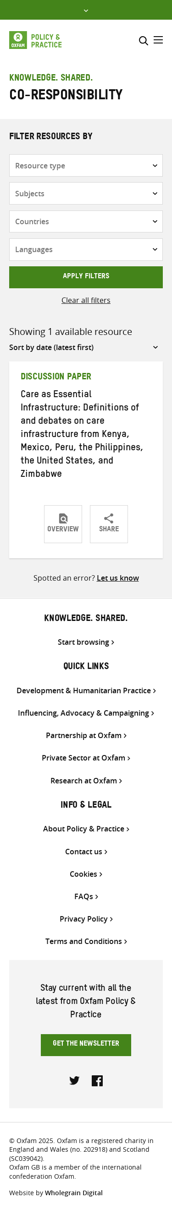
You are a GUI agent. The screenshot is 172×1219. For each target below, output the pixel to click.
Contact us (83, 851)
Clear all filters (86, 300)
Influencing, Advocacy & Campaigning (83, 713)
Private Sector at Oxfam (83, 758)
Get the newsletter (86, 1044)
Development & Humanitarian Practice (84, 690)
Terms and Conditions (83, 941)
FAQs (83, 896)
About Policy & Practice (83, 829)
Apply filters (86, 277)
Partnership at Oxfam (84, 735)
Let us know (118, 578)
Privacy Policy (84, 919)
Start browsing (83, 642)
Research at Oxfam (83, 781)
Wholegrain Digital (74, 1192)
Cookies (83, 874)
